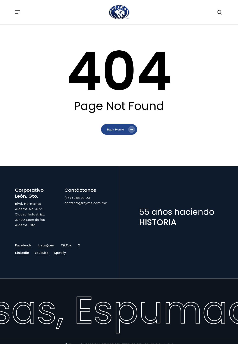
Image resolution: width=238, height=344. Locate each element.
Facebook (23, 245)
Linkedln (22, 253)
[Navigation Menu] (17, 12)
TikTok (66, 245)
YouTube (41, 253)
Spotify (60, 253)
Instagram (46, 245)
